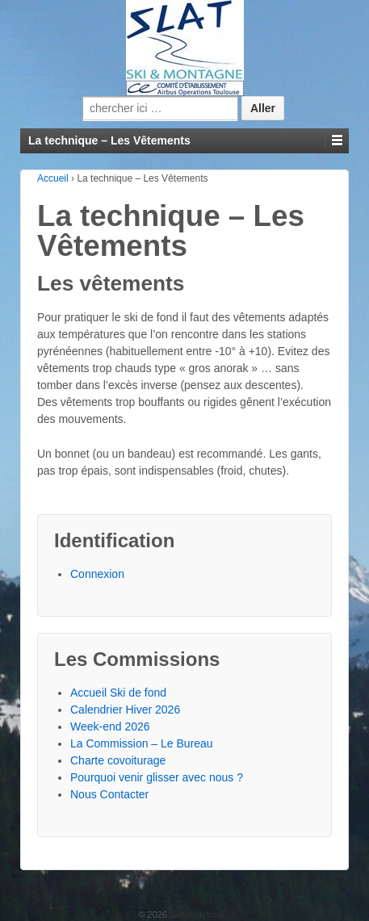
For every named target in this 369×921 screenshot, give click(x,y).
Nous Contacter (109, 794)
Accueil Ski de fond (118, 692)
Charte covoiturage (118, 760)
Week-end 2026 (110, 726)
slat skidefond (195, 914)
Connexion (97, 573)
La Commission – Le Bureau (141, 743)
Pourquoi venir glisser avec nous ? (156, 777)
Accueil (53, 178)
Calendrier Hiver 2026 (125, 709)
